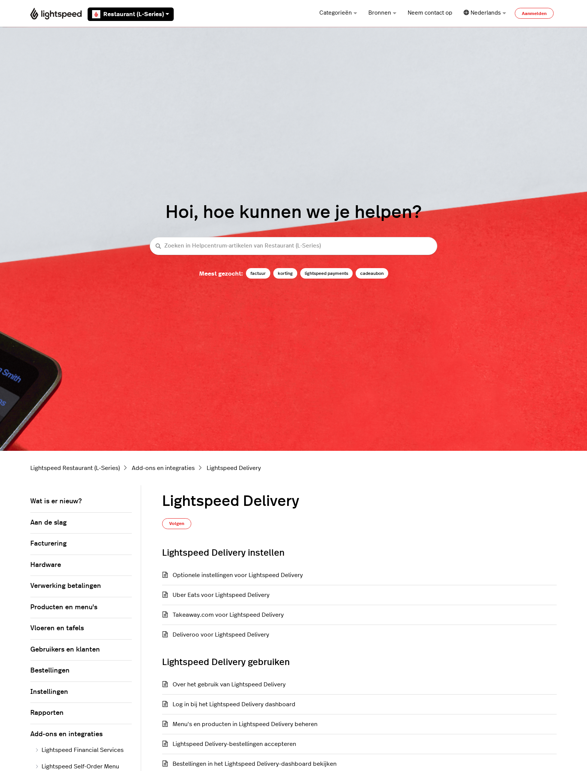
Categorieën (338, 13)
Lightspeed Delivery (234, 468)
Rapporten (47, 713)
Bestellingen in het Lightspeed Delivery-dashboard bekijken (255, 764)
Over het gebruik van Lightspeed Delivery (229, 684)
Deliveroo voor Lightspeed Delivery (221, 635)
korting (285, 273)
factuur (258, 273)
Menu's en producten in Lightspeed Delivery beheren (245, 724)
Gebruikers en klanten (65, 649)
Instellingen (49, 692)
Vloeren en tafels (57, 628)
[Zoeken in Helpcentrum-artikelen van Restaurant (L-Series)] (293, 246)
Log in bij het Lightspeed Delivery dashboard (234, 704)
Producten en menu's (63, 607)
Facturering (48, 543)
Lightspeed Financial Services (79, 750)
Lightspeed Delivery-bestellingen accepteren (234, 744)
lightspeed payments (326, 273)
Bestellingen (50, 670)
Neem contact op (430, 13)
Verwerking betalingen (65, 586)
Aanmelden (534, 13)
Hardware (45, 565)
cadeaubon (372, 273)
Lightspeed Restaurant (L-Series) (75, 468)
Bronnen (382, 13)
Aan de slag (48, 522)
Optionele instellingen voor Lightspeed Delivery (238, 575)
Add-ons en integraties (163, 468)
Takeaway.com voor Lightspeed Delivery (228, 615)
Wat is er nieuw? (56, 501)
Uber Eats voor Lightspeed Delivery (221, 595)
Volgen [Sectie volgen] (176, 523)
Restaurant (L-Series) (130, 14)
